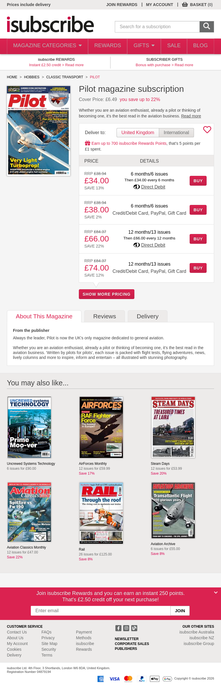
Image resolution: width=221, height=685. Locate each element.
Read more (74, 65)
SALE (171, 46)
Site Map (49, 643)
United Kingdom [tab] (137, 132)
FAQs (46, 632)
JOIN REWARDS (121, 4)
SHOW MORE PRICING (107, 294)
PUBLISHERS (126, 649)
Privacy (48, 637)
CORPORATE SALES (132, 644)
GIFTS (140, 46)
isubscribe (196, 632)
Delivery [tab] (148, 316)
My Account (17, 643)
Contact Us (17, 632)
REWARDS (103, 46)
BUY (198, 180)
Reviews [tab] (104, 316)
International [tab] (176, 132)
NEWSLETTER (127, 639)
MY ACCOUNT (159, 4)
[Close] (216, 592)
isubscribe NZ (201, 637)
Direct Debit (153, 186)
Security (48, 649)
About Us (15, 637)
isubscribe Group (199, 643)
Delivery (14, 655)
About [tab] (44, 316)
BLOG (199, 46)
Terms (46, 655)
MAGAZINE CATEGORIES (45, 46)
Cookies (14, 649)
